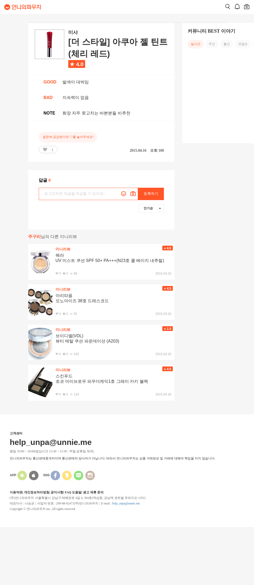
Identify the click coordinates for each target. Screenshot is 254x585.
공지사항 (57, 492)
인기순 (152, 208)
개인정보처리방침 (36, 492)
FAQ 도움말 (73, 492)
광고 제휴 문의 (93, 492)
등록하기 (151, 194)
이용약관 (16, 492)
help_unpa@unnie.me (126, 503)
